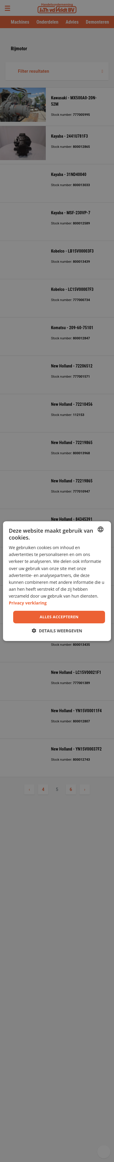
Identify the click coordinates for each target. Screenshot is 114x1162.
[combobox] (101, 529)
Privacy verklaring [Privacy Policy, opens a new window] (28, 603)
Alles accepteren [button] (58, 616)
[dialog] (57, 581)
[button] (57, 631)
